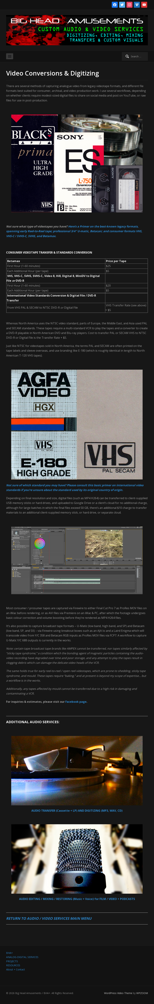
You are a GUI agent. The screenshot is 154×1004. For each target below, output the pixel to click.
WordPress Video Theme (118, 993)
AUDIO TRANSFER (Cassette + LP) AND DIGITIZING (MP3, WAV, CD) (76, 811)
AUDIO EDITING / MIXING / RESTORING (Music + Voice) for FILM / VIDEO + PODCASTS (77, 899)
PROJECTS (12, 961)
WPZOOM (142, 993)
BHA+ (9, 953)
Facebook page (76, 702)
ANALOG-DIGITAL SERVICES (22, 957)
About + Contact (15, 969)
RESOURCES (13, 965)
